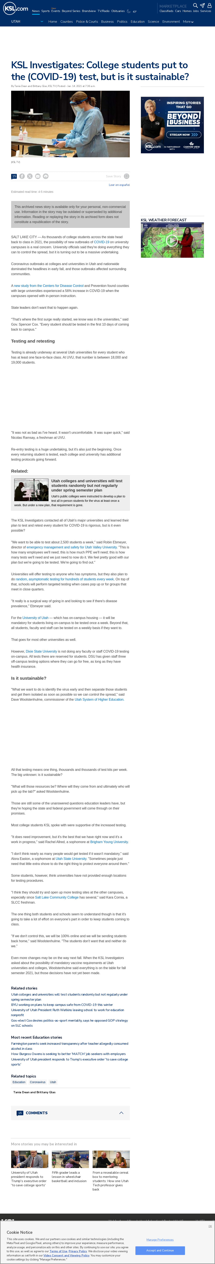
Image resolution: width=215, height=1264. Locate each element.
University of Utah (35, 618)
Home (53, 21)
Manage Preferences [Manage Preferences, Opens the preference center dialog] (160, 1240)
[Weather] (132, 13)
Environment (171, 21)
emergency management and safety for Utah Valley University (72, 547)
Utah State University (71, 859)
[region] (107, 1242)
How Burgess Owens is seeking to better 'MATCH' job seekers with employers (68, 1054)
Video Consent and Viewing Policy (66, 1255)
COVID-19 (101, 242)
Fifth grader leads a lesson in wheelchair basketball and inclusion (69, 1176)
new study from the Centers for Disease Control (49, 286)
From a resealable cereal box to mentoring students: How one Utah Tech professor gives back (110, 1181)
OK (210, 1226)
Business (107, 21)
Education (137, 21)
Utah (53, 1082)
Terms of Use (58, 1251)
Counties (66, 21)
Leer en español (119, 185)
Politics (122, 21)
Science (153, 21)
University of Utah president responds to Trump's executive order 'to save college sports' (28, 1179)
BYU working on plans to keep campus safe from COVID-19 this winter (62, 1005)
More (188, 21)
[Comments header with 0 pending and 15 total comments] (70, 1113)
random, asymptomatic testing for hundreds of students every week (65, 579)
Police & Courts (87, 21)
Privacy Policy (78, 1251)
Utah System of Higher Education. (100, 699)
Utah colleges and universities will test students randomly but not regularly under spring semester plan (86, 485)
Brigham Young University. (109, 842)
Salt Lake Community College (57, 897)
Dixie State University (41, 651)
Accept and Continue (160, 1250)
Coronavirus (38, 1082)
